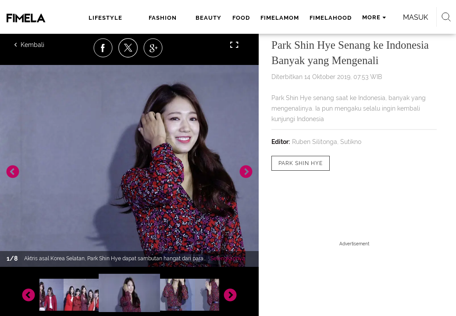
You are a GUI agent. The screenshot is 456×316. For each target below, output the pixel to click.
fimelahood (331, 17)
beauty (208, 17)
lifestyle (105, 17)
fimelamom (279, 17)
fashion (163, 17)
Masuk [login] (415, 17)
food (241, 17)
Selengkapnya (227, 258)
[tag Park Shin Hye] (300, 163)
